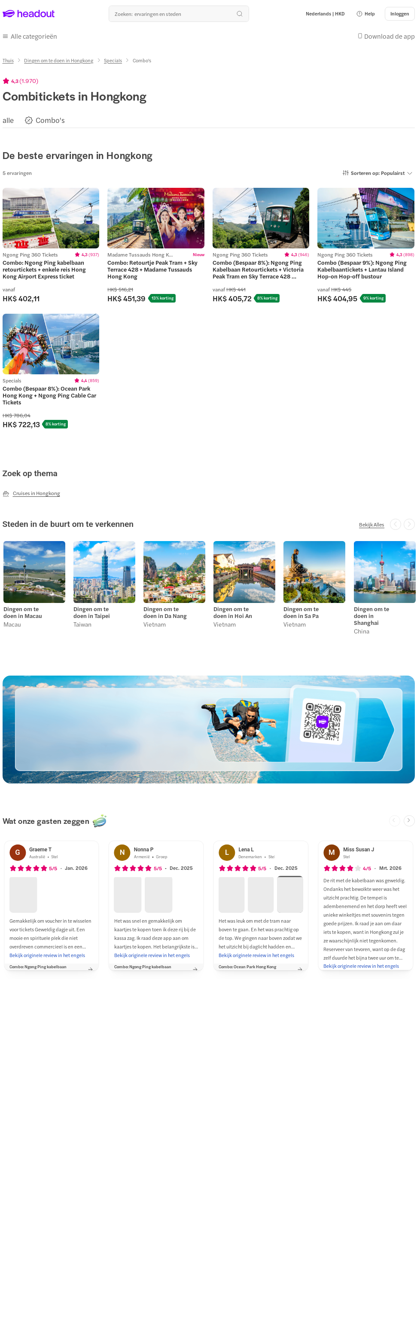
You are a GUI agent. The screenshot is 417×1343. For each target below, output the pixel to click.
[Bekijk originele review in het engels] (47, 951)
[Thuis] (8, 58)
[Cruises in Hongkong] (31, 491)
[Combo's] (50, 117)
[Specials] (113, 58)
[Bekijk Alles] (371, 522)
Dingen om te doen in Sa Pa (300, 609)
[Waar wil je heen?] (178, 13)
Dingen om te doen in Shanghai (370, 613)
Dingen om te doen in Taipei (91, 609)
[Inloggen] (400, 14)
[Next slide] (409, 817)
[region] (209, 117)
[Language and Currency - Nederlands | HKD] (325, 14)
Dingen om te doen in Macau (22, 609)
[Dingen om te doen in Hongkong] (58, 58)
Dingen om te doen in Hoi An (232, 609)
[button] (365, 14)
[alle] (8, 117)
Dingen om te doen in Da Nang (164, 609)
